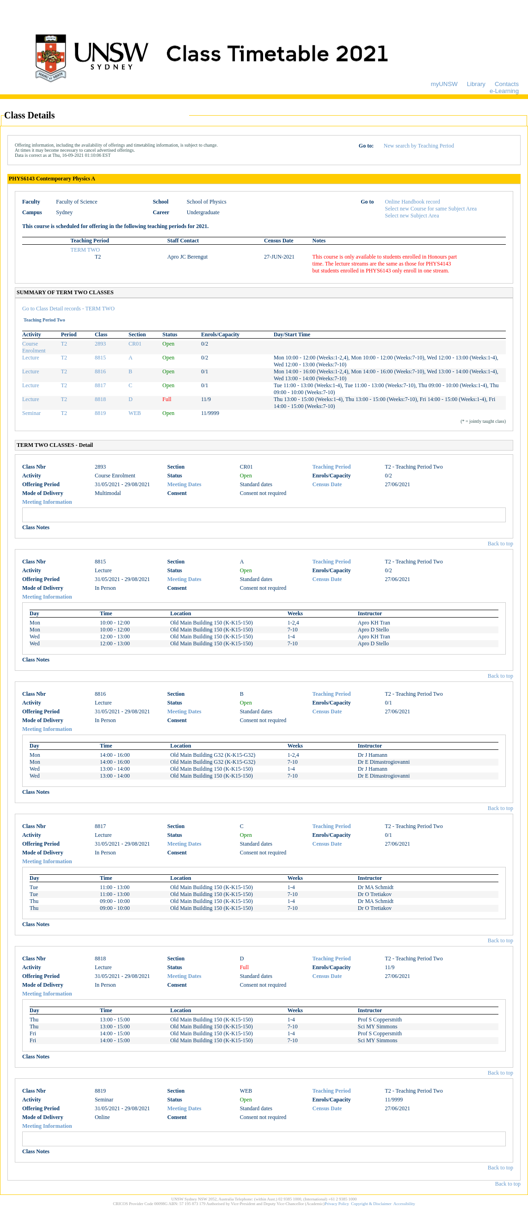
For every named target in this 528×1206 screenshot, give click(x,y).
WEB (135, 413)
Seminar (31, 413)
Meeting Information (47, 502)
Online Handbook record (412, 201)
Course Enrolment (34, 347)
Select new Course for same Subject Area (431, 208)
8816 (100, 371)
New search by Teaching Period (419, 145)
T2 (64, 343)
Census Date (327, 484)
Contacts (507, 83)
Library (476, 83)
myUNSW (444, 83)
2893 (100, 343)
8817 (100, 385)
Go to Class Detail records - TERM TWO (68, 308)
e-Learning (504, 90)
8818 (100, 399)
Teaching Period (332, 467)
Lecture (30, 357)
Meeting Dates (184, 484)
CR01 (135, 343)
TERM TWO (85, 250)
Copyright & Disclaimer (371, 1203)
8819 (100, 413)
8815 (100, 357)
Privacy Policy (337, 1203)
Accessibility (404, 1203)
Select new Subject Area (412, 215)
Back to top (500, 543)
